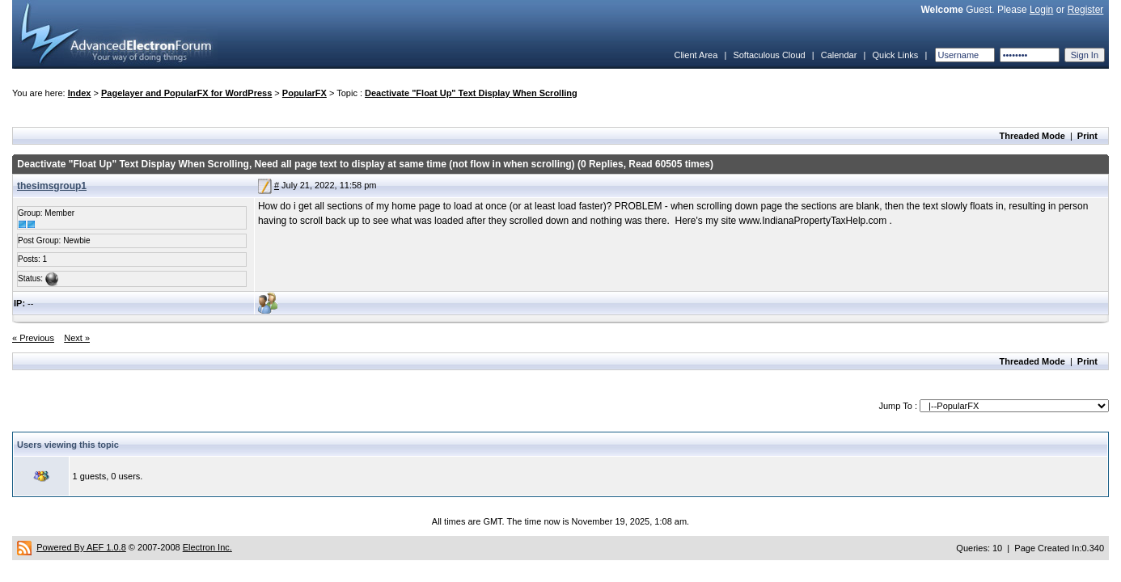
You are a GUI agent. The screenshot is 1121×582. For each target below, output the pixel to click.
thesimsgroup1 (52, 186)
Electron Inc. (207, 547)
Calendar (839, 55)
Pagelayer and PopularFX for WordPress (186, 93)
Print (1087, 136)
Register (1086, 9)
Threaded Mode (1032, 136)
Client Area (695, 55)
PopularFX (304, 93)
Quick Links (895, 55)
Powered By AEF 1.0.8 (81, 547)
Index (79, 93)
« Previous (33, 338)
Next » (77, 338)
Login (1041, 9)
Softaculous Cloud (769, 55)
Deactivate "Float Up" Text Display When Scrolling (471, 93)
